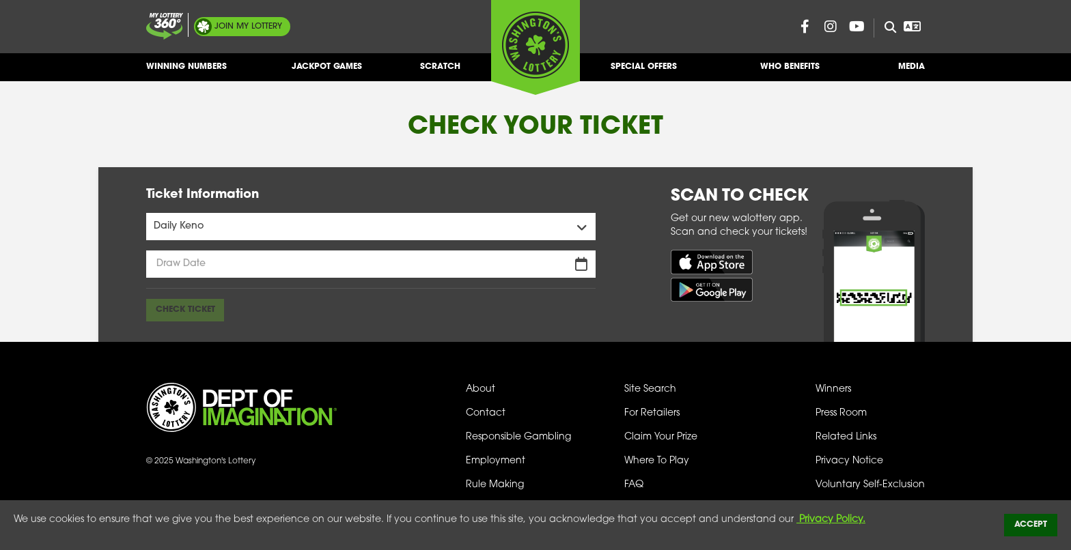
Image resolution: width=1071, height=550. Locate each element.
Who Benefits (790, 72)
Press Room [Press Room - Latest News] (841, 413)
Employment (495, 461)
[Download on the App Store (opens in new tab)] (712, 262)
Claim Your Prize (660, 437)
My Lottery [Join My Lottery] (248, 26)
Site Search (650, 389)
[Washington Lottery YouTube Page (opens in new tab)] (857, 26)
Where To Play (656, 461)
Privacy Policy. (830, 520)
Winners (833, 389)
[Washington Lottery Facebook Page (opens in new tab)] (805, 26)
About (480, 389)
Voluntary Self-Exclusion (870, 485)
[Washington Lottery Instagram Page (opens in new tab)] (831, 26)
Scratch (440, 72)
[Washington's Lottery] (535, 47)
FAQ (633, 485)
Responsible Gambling (518, 437)
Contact (485, 413)
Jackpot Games (327, 72)
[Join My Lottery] (164, 26)
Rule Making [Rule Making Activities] (495, 485)
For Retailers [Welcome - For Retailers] (652, 413)
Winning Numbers (186, 72)
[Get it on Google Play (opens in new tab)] (712, 290)
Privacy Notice (849, 461)
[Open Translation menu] (912, 26)
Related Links (846, 437)
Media (911, 72)
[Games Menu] (371, 226)
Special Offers (644, 72)
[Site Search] (885, 28)
